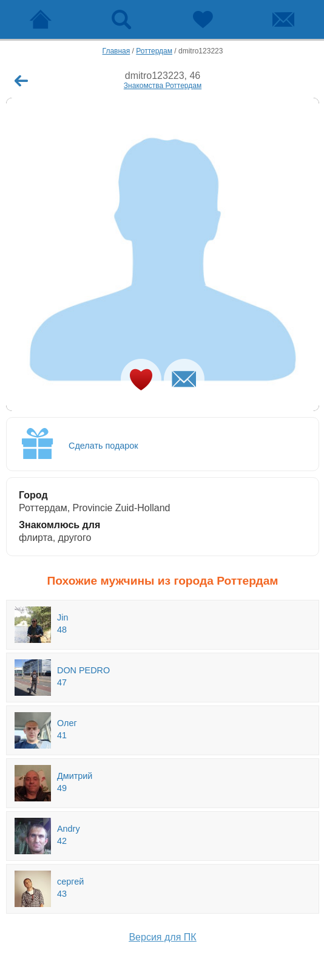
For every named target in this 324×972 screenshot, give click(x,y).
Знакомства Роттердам (162, 85)
